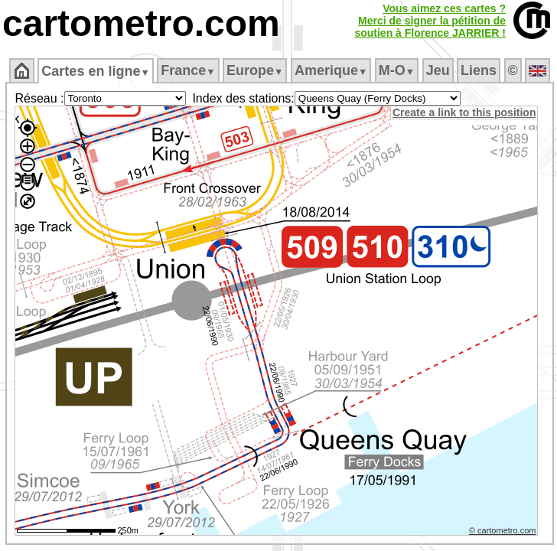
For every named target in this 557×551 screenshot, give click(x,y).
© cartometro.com (502, 530)
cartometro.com (141, 23)
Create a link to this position (464, 112)
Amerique (331, 70)
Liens (479, 70)
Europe (254, 70)
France (188, 70)
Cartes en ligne (95, 71)
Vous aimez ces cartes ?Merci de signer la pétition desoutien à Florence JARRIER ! (430, 20)
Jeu (438, 70)
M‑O (397, 70)
